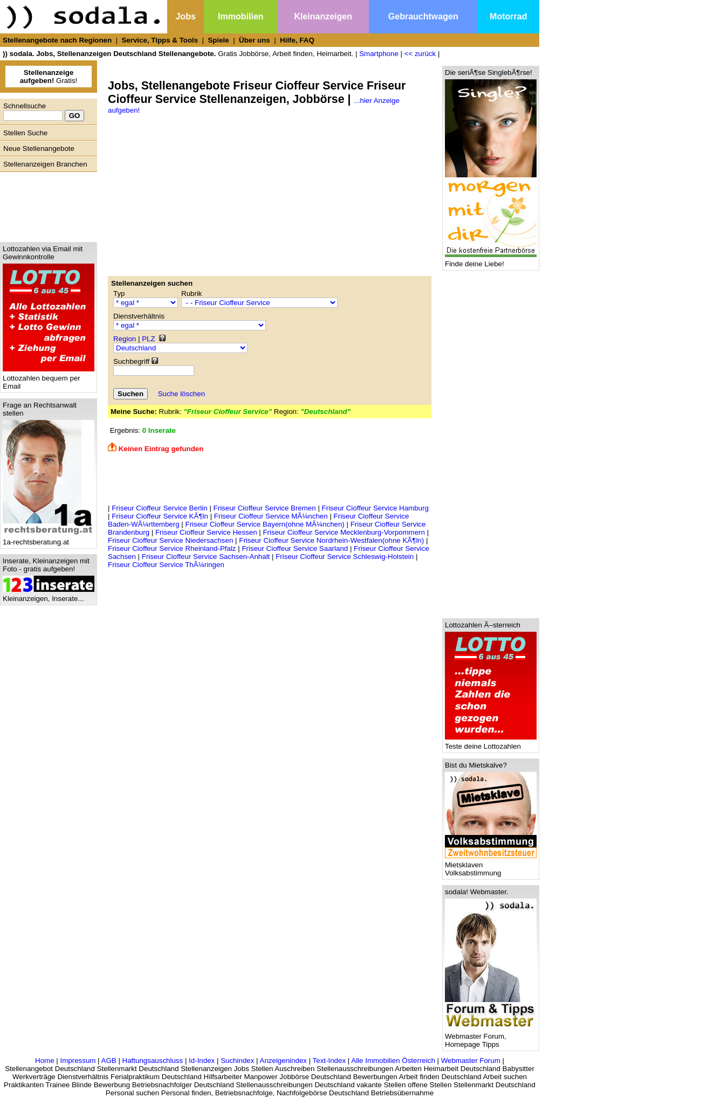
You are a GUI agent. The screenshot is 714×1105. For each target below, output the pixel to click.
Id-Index (202, 1060)
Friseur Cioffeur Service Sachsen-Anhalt (206, 556)
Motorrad (508, 16)
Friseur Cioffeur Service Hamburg (375, 508)
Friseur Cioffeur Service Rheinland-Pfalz (172, 548)
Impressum (77, 1060)
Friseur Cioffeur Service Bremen (265, 508)
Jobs (185, 16)
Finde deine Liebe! (491, 260)
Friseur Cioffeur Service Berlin (160, 508)
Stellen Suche (25, 133)
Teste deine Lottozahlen (491, 743)
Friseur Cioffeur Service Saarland (295, 548)
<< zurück (420, 54)
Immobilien (240, 16)
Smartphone (379, 54)
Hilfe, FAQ (297, 40)
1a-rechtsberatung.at (48, 538)
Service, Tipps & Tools (159, 40)
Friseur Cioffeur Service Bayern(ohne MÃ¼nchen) (264, 524)
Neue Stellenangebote (38, 148)
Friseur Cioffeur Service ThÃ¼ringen (166, 565)
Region (124, 339)
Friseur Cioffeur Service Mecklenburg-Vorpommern (344, 532)
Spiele (218, 40)
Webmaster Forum (470, 1060)
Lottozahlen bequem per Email (48, 379)
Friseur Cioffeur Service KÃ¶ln (160, 516)
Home (44, 1060)
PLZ (148, 339)
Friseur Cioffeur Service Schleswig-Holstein (345, 556)
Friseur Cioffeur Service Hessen (206, 532)
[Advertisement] (46, 204)
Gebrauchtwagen (423, 16)
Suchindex (237, 1060)
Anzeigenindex (283, 1060)
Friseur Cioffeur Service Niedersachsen (170, 540)
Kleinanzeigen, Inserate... (48, 595)
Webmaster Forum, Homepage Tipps (491, 1037)
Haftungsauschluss (152, 1060)
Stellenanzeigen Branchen (45, 164)
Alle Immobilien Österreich (393, 1060)
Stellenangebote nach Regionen (57, 40)
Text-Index (329, 1060)
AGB (108, 1060)
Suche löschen (181, 394)
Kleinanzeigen (323, 16)
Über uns (254, 40)
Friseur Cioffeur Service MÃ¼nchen (271, 516)
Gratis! (49, 76)
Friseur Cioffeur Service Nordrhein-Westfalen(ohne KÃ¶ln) (331, 540)
